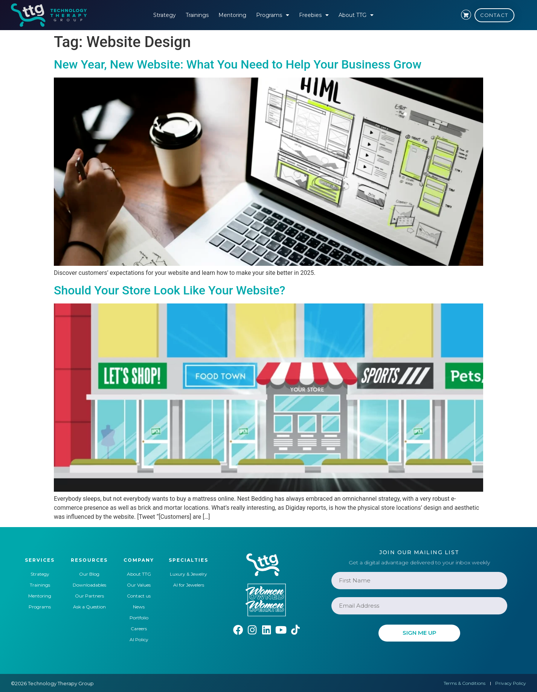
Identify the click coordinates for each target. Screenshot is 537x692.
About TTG (356, 15)
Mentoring (232, 15)
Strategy (164, 15)
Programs (272, 15)
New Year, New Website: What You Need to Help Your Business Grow (237, 64)
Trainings (197, 15)
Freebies (314, 15)
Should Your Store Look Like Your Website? (169, 290)
